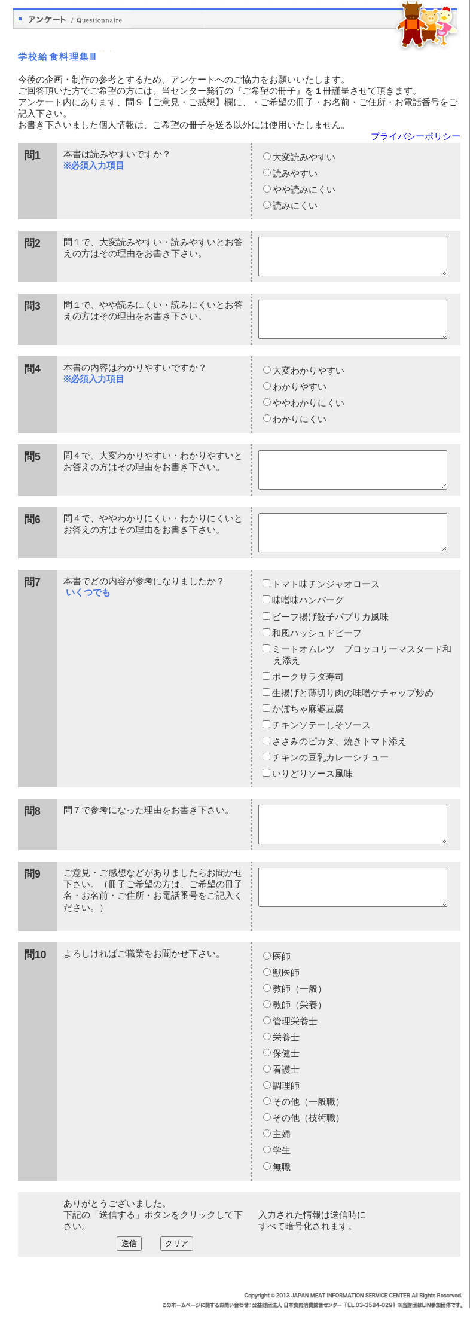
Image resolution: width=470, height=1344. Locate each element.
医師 (281, 992)
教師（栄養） (298, 1041)
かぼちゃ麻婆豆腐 (307, 738)
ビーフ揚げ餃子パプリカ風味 (330, 645)
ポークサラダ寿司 (307, 705)
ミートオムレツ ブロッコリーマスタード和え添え (361, 683)
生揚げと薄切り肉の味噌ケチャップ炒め (352, 721)
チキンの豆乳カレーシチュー (330, 786)
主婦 (281, 1170)
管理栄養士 (294, 1057)
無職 (281, 1203)
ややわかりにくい (307, 417)
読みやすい (294, 173)
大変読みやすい (303, 157)
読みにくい (294, 205)
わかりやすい (298, 401)
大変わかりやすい (307, 385)
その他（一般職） (307, 1138)
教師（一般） (298, 1025)
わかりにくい (298, 433)
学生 (281, 1186)
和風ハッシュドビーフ (316, 662)
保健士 (285, 1089)
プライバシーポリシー (415, 136)
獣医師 (285, 1008)
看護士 (285, 1105)
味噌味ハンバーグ (307, 629)
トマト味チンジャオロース (325, 613)
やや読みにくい (303, 189)
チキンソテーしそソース (321, 754)
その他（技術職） (307, 1154)
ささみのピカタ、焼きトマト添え (339, 770)
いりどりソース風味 (312, 802)
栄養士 (285, 1073)
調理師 (285, 1121)
